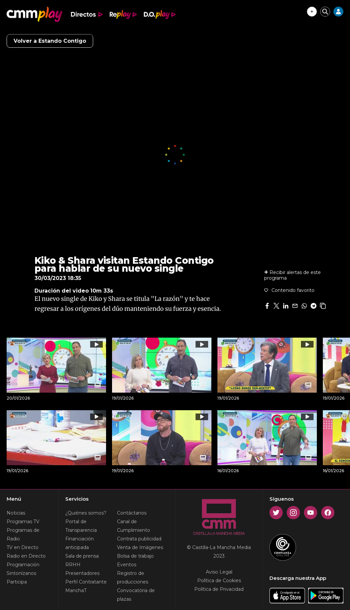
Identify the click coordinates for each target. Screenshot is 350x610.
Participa (17, 582)
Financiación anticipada (79, 543)
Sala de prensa (82, 556)
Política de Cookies (219, 580)
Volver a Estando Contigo (50, 41)
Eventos (126, 565)
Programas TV (23, 522)
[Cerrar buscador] (325, 12)
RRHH (73, 565)
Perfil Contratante (86, 582)
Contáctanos (131, 513)
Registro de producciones (132, 577)
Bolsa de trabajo (135, 556)
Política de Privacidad (219, 589)
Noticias (16, 513)
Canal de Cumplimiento (133, 526)
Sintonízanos (21, 573)
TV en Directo (22, 547)
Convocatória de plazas (136, 594)
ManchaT (76, 590)
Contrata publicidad (139, 539)
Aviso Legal (219, 572)
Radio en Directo (26, 556)
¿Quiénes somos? (85, 513)
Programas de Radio (23, 534)
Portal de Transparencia (81, 526)
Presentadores (82, 573)
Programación (23, 565)
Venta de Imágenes (140, 547)
